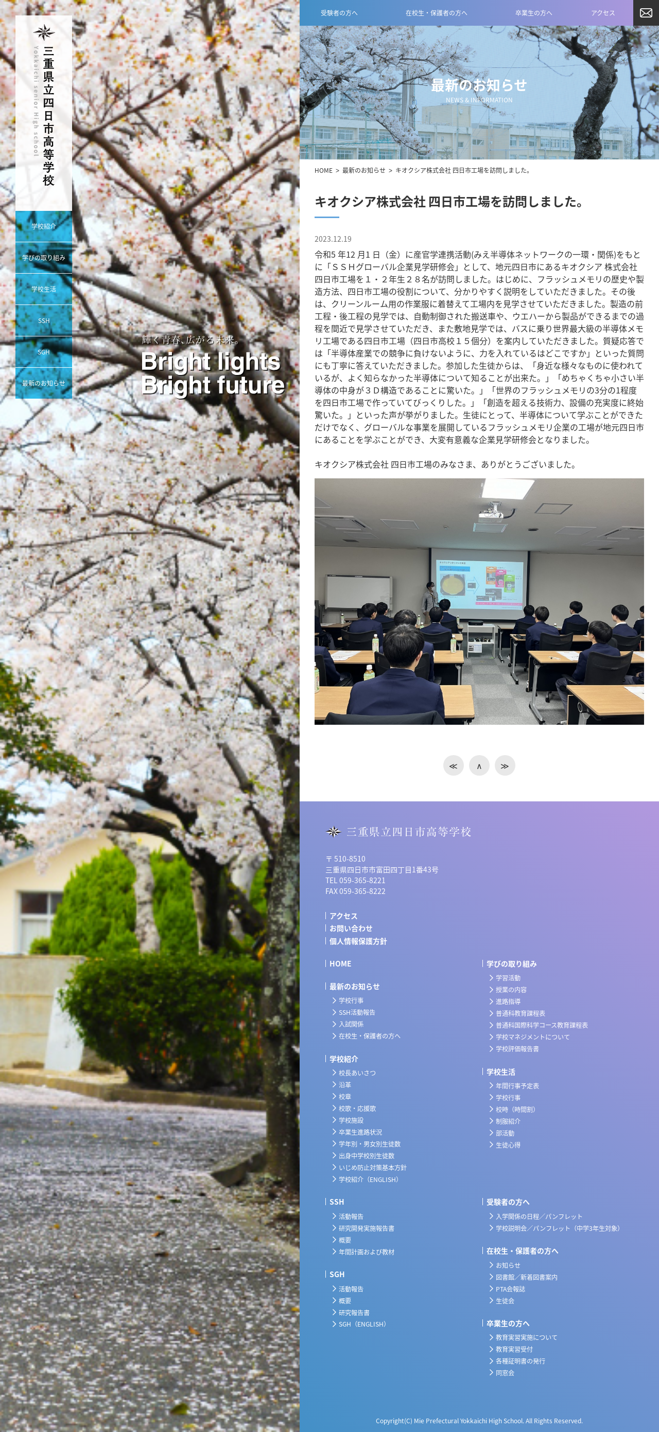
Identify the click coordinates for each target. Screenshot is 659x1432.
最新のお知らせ (364, 170)
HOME (324, 170)
